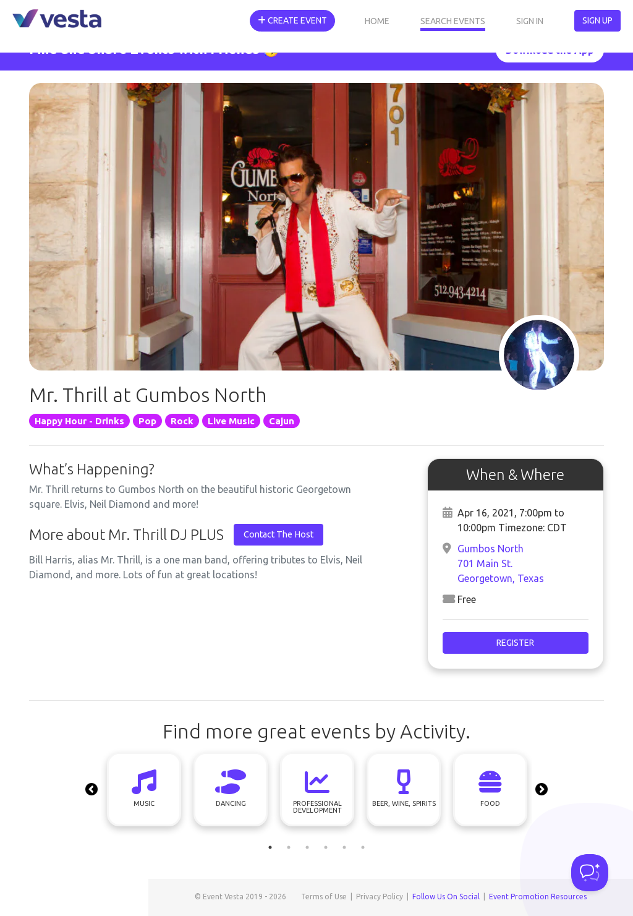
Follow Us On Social (446, 896)
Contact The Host (278, 534)
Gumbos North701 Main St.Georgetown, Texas (500, 563)
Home (377, 21)
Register (515, 643)
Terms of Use (324, 896)
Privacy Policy (379, 896)
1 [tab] (270, 847)
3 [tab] (307, 847)
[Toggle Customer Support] (589, 872)
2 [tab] (289, 847)
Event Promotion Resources (538, 896)
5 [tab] (344, 847)
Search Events (452, 21)
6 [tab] (363, 847)
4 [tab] (326, 847)
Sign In (529, 21)
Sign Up (597, 20)
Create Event (292, 20)
